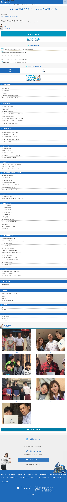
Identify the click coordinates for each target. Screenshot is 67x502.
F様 (16, 390)
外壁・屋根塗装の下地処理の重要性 (8, 175)
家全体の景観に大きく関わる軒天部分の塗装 (9, 189)
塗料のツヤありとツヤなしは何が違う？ (8, 166)
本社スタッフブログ (5, 316)
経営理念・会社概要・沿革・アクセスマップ (9, 293)
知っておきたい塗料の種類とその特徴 (8, 205)
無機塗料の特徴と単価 (5, 216)
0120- (33, 452)
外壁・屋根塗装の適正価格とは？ (7, 148)
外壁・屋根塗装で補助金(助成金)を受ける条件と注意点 (11, 271)
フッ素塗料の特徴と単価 (6, 214)
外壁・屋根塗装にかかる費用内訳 (7, 152)
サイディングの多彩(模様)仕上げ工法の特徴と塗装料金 (11, 259)
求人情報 (3, 296)
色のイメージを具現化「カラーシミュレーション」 (10, 168)
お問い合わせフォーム (33, 460)
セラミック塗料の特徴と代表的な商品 (8, 219)
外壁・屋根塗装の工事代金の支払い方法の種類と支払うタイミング (13, 153)
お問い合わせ (33, 34)
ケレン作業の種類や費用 (6, 177)
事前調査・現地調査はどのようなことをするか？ (10, 109)
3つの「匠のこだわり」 (6, 88)
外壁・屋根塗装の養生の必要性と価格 (8, 182)
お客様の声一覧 (33, 429)
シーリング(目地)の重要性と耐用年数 (8, 185)
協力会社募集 (4, 298)
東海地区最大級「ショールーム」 (7, 93)
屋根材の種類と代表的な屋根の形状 (8, 248)
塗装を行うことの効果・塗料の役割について (9, 221)
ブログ (64, 477)
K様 (50, 341)
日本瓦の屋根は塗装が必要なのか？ (8, 262)
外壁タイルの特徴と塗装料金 (7, 264)
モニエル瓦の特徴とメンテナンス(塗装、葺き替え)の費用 (11, 252)
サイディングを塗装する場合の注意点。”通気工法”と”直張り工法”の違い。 (14, 241)
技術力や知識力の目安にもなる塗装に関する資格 (10, 132)
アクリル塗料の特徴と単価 (6, 207)
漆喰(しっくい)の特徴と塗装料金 (7, 260)
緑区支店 (3, 307)
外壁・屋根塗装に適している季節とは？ (8, 106)
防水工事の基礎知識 (5, 284)
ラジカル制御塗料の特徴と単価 (7, 212)
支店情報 (59, 477)
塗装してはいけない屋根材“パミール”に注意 (9, 257)
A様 (50, 365)
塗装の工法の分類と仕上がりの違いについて (9, 136)
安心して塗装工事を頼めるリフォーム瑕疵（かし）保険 (11, 275)
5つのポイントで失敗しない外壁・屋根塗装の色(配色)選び (11, 164)
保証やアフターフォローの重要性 (7, 111)
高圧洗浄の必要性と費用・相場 (7, 180)
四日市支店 (4, 309)
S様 (16, 414)
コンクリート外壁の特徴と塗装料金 (8, 247)
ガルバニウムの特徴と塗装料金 (7, 255)
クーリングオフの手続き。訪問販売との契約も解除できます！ (12, 113)
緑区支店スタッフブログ (6, 318)
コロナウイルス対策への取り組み (7, 300)
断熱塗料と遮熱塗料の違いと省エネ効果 (8, 226)
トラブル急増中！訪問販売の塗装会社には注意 (10, 137)
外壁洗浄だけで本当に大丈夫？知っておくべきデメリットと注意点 (13, 118)
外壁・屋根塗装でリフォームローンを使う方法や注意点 (11, 155)
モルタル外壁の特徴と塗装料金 (7, 240)
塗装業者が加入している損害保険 (7, 273)
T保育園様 (16, 341)
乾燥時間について (5, 228)
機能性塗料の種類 (5, 224)
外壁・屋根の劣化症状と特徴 (7, 196)
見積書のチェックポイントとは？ (7, 150)
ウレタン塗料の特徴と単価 (6, 209)
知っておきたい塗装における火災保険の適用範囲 (10, 276)
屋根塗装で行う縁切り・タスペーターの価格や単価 (10, 184)
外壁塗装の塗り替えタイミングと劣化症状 (9, 108)
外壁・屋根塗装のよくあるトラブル (8, 134)
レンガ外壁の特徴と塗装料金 (7, 245)
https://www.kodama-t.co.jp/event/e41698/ (9, 16)
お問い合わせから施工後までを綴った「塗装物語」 (10, 95)
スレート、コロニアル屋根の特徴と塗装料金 (9, 250)
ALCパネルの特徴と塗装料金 (7, 243)
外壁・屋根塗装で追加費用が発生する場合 (9, 157)
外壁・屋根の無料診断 (5, 90)
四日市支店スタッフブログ (6, 320)
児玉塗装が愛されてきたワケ (7, 86)
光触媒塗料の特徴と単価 (6, 217)
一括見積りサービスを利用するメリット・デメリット (11, 141)
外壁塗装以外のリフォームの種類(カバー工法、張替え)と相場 (12, 120)
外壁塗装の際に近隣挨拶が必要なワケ (8, 187)
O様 (50, 390)
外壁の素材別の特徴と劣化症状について (8, 238)
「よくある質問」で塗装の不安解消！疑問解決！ (10, 123)
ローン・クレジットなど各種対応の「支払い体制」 (10, 97)
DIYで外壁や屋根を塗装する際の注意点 (8, 116)
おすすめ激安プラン (5, 92)
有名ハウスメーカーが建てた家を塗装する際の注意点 (11, 139)
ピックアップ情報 (4, 481)
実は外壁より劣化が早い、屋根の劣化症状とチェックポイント (12, 198)
